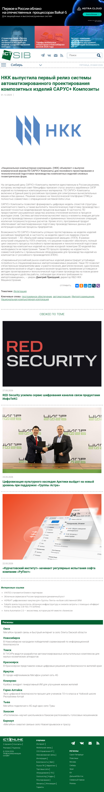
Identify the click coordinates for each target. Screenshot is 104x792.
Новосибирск (11, 638)
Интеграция (20, 291)
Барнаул (8, 720)
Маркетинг (51, 766)
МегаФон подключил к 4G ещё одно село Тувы (29, 705)
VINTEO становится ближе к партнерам (23, 592)
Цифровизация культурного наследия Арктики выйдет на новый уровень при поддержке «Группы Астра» (48, 483)
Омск (6, 628)
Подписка (16, 748)
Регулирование (42, 780)
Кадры (51, 776)
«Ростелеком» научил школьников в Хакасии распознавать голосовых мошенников (50, 715)
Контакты (17, 744)
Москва (73, 762)
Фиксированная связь (45, 755)
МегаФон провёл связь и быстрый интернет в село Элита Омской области (45, 632)
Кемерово (9, 680)
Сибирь (73, 765)
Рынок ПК (40, 766)
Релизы (73, 783)
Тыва (6, 702)
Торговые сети (42, 769)
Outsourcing (41, 776)
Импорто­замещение (83, 296)
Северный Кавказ (77, 780)
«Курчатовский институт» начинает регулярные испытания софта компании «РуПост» (49, 569)
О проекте (7, 744)
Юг (71, 773)
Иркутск (8, 671)
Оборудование (42, 773)
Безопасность (42, 762)
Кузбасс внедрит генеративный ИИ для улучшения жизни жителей (40, 684)
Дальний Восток (76, 776)
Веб (51, 762)
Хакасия (8, 711)
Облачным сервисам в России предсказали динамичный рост (34, 596)
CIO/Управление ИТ (44, 751)
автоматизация (62, 296)
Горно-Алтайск (12, 690)
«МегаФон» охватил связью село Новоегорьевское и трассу (36, 724)
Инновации (51, 784)
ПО (52, 773)
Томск (7, 650)
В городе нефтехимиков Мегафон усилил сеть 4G (30, 675)
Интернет (40, 744)
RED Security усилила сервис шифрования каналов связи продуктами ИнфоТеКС (51, 396)
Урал (72, 769)
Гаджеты (40, 787)
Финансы (40, 784)
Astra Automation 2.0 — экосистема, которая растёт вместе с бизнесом (38, 610)
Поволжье (74, 758)
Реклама (6, 748)
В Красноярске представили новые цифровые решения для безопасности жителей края (52, 665)
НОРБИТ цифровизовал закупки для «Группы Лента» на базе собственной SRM (43, 600)
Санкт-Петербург (77, 755)
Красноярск (10, 662)
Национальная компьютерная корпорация (25, 299)
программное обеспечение (37, 296)
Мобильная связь (43, 748)
